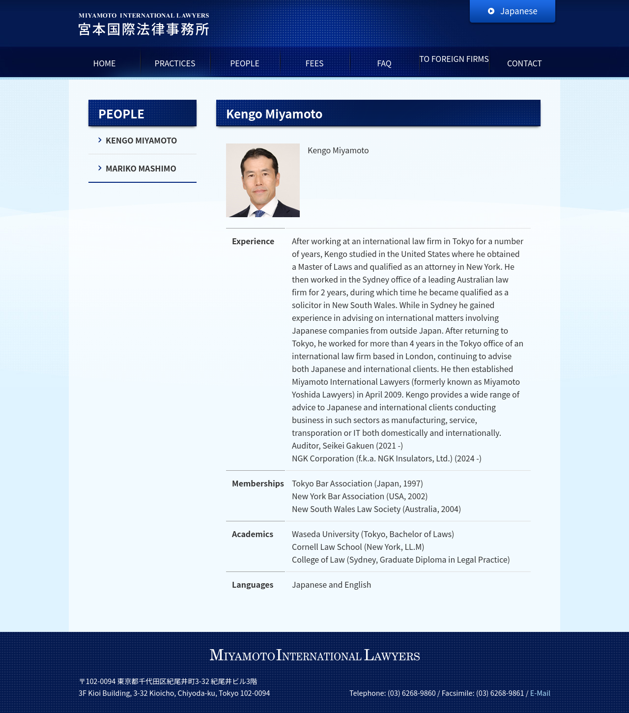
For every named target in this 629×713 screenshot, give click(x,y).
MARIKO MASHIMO (141, 168)
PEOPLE (244, 63)
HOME (104, 63)
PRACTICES (175, 63)
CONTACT (524, 63)
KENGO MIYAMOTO (141, 140)
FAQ (384, 63)
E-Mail (540, 692)
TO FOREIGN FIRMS (454, 58)
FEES (314, 63)
